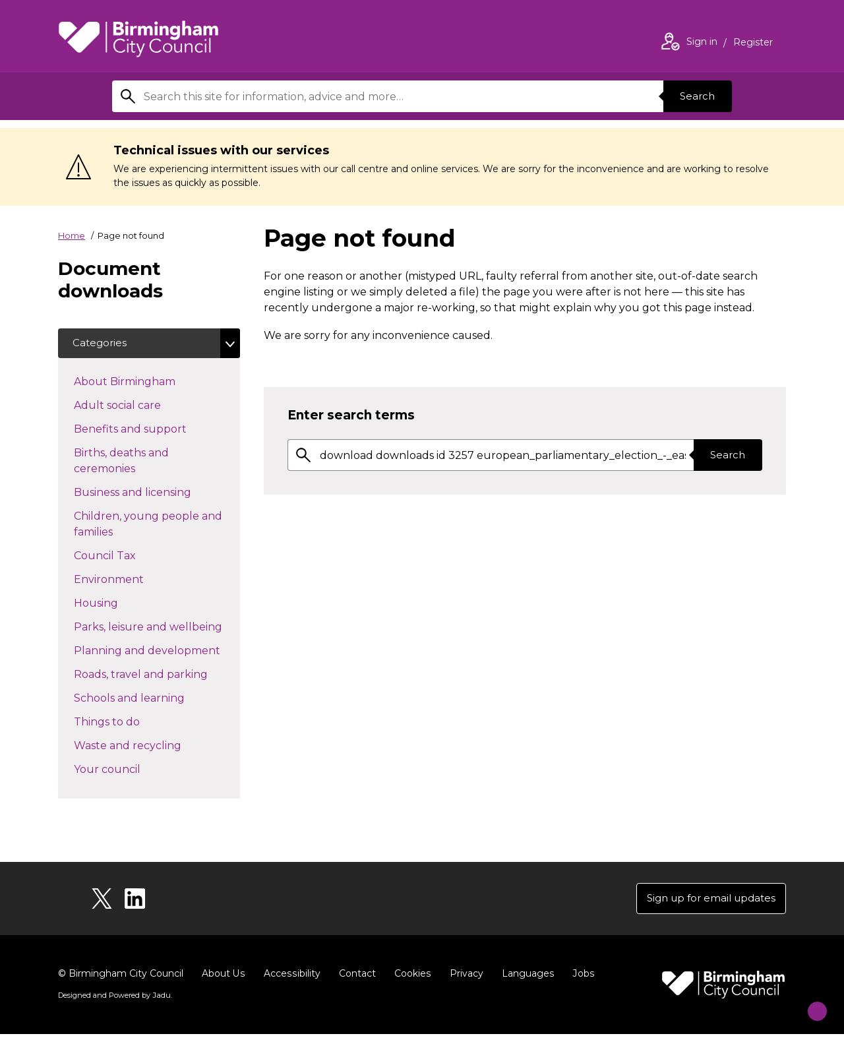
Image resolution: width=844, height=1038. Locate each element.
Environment (132, 580)
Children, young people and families (148, 526)
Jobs (580, 977)
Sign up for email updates (706, 901)
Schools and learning (152, 699)
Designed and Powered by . (114, 999)
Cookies (410, 977)
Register (753, 43)
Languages (525, 977)
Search (695, 96)
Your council (130, 770)
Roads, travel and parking (157, 675)
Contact (355, 977)
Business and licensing (156, 493)
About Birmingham (148, 382)
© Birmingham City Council (120, 977)
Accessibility (290, 977)
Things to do (130, 723)
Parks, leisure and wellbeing (157, 628)
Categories (102, 344)
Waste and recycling (151, 746)
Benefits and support (153, 430)
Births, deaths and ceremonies (128, 462)
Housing (119, 604)
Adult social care (141, 406)
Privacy (464, 977)
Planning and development (157, 651)
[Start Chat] (809, 1003)
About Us (223, 977)
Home (71, 235)
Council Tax (128, 556)
